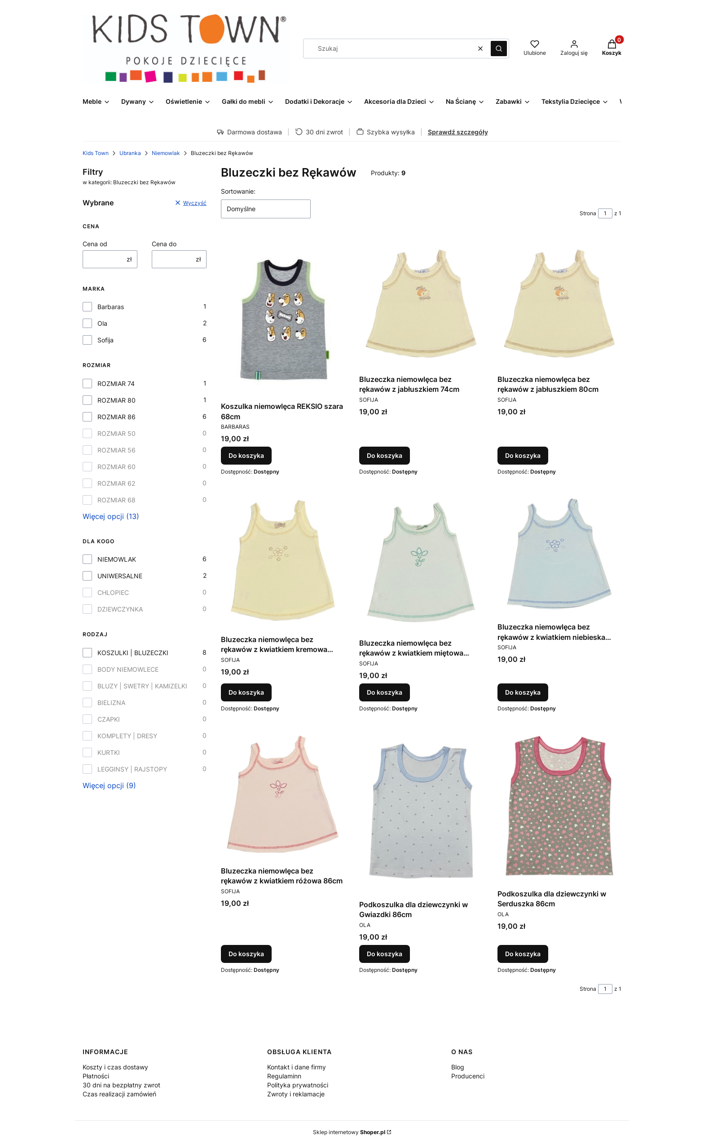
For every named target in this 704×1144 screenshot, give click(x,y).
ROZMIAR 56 (116, 450)
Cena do (164, 244)
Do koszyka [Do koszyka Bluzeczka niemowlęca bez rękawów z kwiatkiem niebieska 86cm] (523, 692)
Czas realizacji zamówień (119, 1094)
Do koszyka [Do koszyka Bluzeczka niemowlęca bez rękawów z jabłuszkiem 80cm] (523, 456)
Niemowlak (166, 153)
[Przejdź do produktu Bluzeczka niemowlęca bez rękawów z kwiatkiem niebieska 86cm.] (559, 554)
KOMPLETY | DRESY (127, 736)
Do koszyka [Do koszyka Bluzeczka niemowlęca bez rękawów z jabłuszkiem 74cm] (384, 456)
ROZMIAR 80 (116, 400)
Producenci (467, 1076)
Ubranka (130, 153)
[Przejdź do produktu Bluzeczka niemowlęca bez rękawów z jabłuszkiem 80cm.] (559, 303)
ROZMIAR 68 (116, 500)
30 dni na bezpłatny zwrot (121, 1085)
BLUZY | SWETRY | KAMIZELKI (142, 686)
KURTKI (108, 752)
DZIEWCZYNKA (120, 609)
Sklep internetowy (349, 1132)
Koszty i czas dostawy (115, 1067)
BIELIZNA (111, 702)
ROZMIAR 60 (116, 466)
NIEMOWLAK (116, 559)
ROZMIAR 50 (116, 433)
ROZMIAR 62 (116, 483)
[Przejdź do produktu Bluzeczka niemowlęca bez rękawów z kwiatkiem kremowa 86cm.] (283, 560)
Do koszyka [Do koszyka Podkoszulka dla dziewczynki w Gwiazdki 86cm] (384, 954)
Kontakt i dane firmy (296, 1067)
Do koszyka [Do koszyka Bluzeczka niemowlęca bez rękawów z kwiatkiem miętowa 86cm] (384, 692)
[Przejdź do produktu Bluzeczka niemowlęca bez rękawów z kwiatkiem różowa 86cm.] (283, 794)
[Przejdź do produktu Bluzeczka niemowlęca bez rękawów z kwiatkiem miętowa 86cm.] (421, 562)
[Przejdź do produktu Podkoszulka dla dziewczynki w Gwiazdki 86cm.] (421, 811)
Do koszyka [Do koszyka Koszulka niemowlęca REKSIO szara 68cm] (246, 456)
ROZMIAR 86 (116, 417)
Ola (102, 323)
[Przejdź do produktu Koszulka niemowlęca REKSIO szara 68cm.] (283, 317)
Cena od (95, 244)
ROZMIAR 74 (116, 383)
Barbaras (110, 306)
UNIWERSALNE (119, 576)
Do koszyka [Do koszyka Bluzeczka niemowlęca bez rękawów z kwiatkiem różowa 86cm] (246, 954)
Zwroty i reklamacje (296, 1094)
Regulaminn (284, 1076)
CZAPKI (108, 719)
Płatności (96, 1076)
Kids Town (96, 153)
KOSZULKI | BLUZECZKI (132, 652)
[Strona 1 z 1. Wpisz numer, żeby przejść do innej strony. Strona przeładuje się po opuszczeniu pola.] (605, 213)
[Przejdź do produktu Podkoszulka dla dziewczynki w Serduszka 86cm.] (559, 805)
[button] (499, 48)
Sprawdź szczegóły (458, 132)
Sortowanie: (238, 191)
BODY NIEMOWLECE (127, 669)
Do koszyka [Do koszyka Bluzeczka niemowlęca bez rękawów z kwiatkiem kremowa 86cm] (246, 692)
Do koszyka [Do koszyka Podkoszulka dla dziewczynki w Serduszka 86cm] (523, 954)
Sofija (105, 340)
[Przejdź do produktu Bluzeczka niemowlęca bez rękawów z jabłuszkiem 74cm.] (421, 303)
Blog (457, 1067)
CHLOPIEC (113, 592)
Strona (588, 213)
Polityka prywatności (297, 1085)
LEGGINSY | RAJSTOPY (132, 769)
